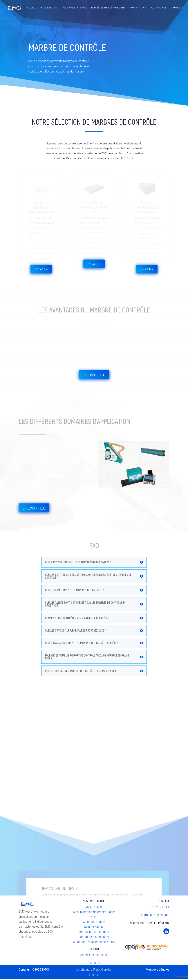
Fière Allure (100, 969)
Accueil (31, 7)
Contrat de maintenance (93, 937)
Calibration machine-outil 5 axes (94, 942)
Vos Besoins (49, 7)
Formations (138, 7)
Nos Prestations (74, 7)
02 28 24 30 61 (159, 907)
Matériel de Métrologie (108, 7)
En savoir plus (94, 374)
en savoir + (41, 269)
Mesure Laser (94, 907)
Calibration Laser (94, 922)
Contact (177, 7)
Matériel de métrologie (93, 955)
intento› (94, 974)
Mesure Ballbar (94, 927)
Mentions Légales (157, 969)
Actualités (159, 7)
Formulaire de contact (155, 915)
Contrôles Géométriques (93, 931)
